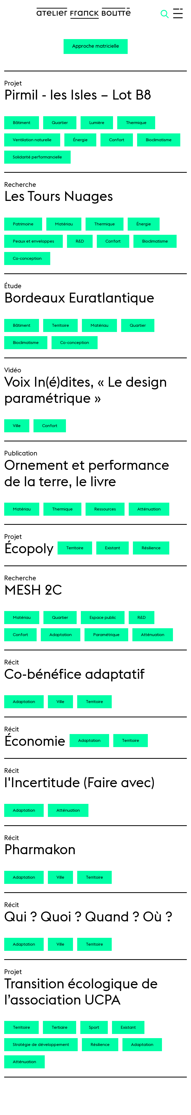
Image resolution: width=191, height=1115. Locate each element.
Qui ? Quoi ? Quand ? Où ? (88, 917)
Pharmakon (40, 850)
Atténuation (149, 509)
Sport (94, 1027)
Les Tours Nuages (58, 197)
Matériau (64, 224)
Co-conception (27, 258)
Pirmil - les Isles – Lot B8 (77, 95)
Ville (17, 426)
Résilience (151, 548)
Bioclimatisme (159, 140)
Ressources (105, 509)
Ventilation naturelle (32, 140)
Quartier (60, 123)
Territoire (60, 325)
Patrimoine (23, 224)
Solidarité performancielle (37, 157)
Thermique (136, 123)
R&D (80, 241)
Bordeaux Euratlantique (79, 298)
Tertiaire (60, 1027)
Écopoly (28, 549)
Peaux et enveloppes (33, 241)
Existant (112, 548)
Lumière (96, 123)
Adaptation (60, 635)
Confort (116, 140)
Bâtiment (21, 123)
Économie (34, 741)
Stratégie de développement (41, 1045)
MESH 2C (33, 590)
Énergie (80, 140)
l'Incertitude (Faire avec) (79, 783)
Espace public (102, 617)
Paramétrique (106, 635)
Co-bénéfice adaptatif (74, 674)
